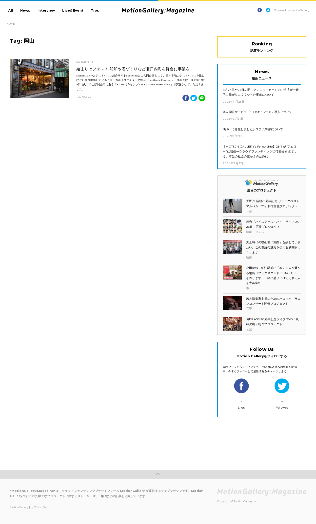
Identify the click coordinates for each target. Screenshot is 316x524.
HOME (11, 23)
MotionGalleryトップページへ (29, 507)
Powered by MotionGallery (291, 10)
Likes (241, 393)
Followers (282, 393)
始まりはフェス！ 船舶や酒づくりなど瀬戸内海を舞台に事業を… (134, 69)
